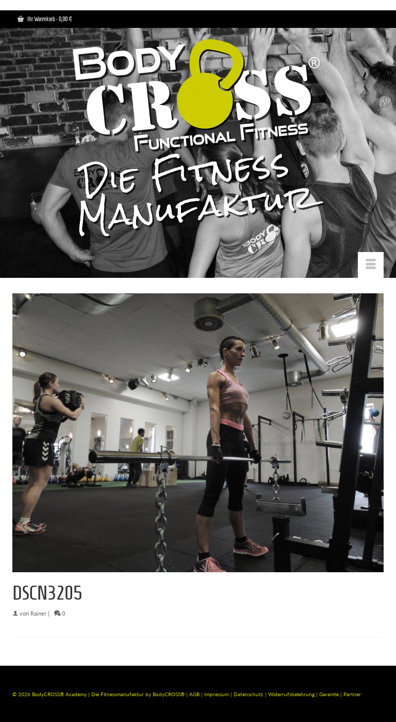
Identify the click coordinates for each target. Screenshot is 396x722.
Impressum (216, 694)
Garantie (329, 694)
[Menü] (371, 265)
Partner (352, 694)
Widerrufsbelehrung (292, 694)
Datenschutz (249, 694)
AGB (194, 694)
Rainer (38, 613)
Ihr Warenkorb (45, 18)
